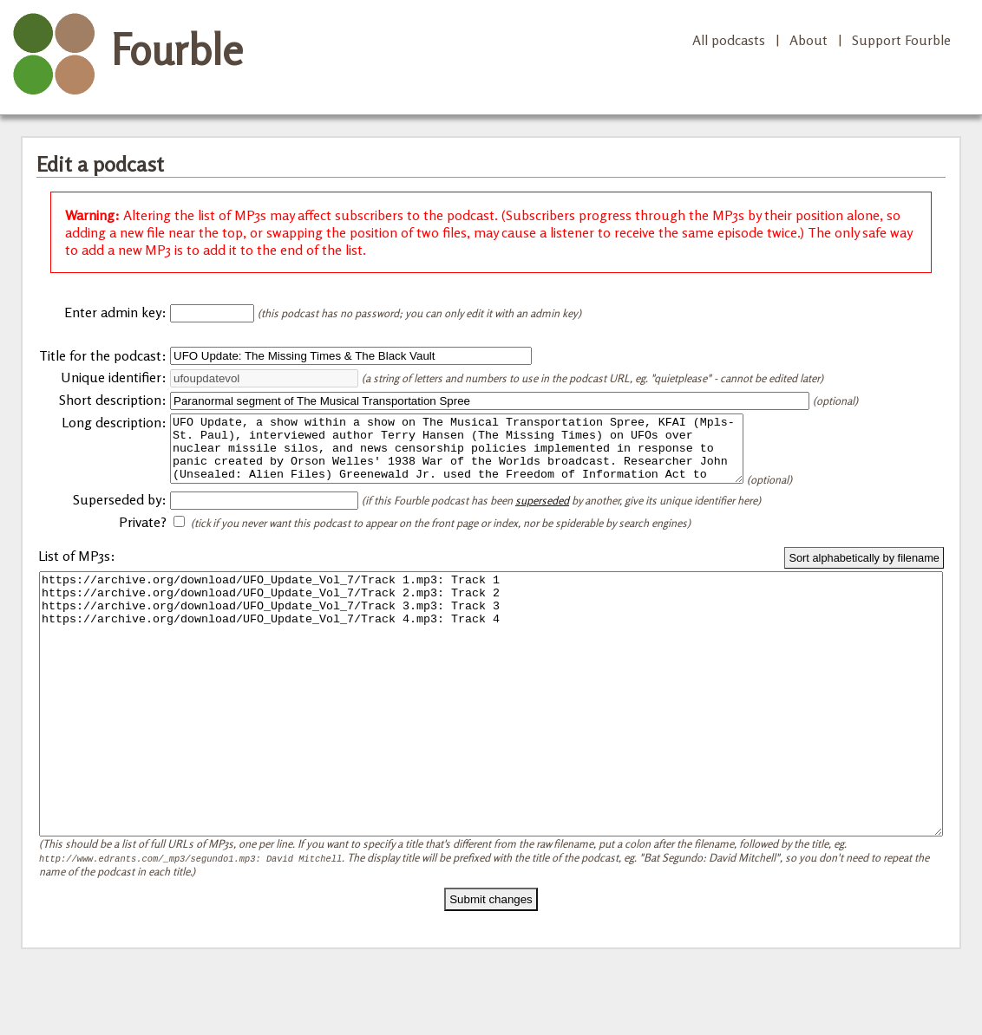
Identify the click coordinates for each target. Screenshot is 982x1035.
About (808, 40)
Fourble (177, 49)
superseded (542, 513)
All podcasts (728, 40)
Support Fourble (901, 40)
